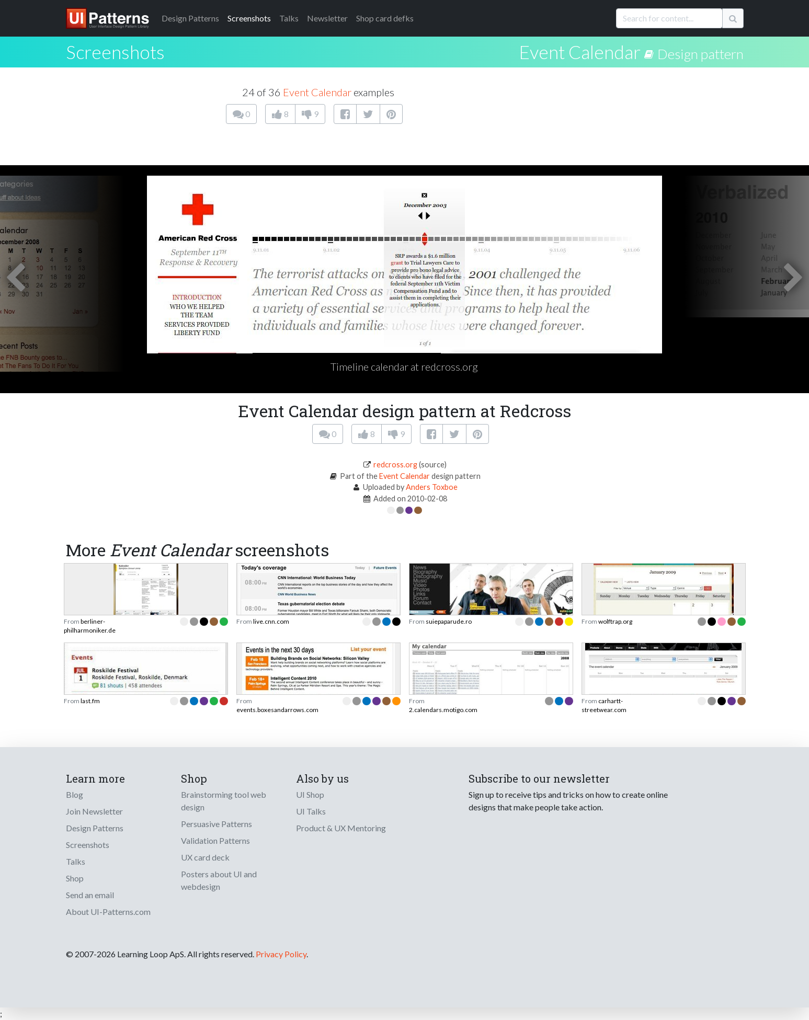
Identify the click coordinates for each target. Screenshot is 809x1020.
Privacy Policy (281, 954)
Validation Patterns (215, 840)
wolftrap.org (615, 621)
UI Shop (310, 794)
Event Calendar (580, 52)
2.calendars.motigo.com (443, 710)
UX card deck (205, 857)
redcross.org (395, 464)
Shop (75, 878)
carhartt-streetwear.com (604, 705)
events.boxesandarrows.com (277, 710)
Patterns (190, 18)
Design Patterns (94, 828)
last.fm (90, 701)
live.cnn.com (271, 621)
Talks (289, 18)
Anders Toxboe (432, 487)
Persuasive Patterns (216, 824)
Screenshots (249, 18)
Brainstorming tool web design (223, 800)
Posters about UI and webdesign (219, 880)
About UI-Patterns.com (108, 911)
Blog (74, 794)
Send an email (90, 895)
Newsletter (327, 18)
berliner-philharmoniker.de (90, 625)
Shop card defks (385, 18)
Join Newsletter (94, 811)
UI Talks (311, 811)
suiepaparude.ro (449, 621)
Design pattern (700, 53)
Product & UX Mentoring (341, 828)
